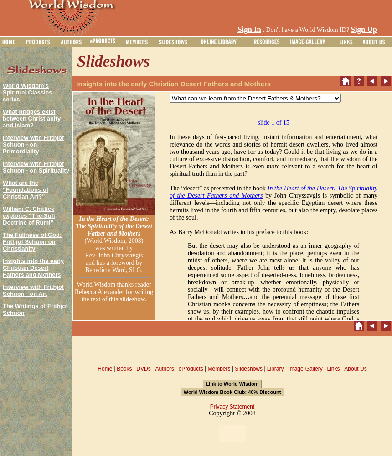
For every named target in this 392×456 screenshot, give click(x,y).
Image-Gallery (305, 369)
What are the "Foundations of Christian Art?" (25, 189)
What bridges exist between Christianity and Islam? (32, 118)
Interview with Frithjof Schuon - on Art (33, 290)
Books (124, 369)
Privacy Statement (232, 407)
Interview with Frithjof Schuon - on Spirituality (36, 167)
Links (333, 369)
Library (275, 369)
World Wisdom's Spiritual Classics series (27, 92)
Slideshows (249, 369)
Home (105, 369)
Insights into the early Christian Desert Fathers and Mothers (33, 267)
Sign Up (364, 29)
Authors (164, 369)
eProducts (191, 369)
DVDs (143, 369)
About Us (355, 369)
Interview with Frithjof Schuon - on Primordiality (33, 144)
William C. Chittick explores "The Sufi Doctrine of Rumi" (29, 215)
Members (218, 369)
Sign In (249, 29)
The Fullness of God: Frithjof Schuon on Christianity (32, 241)
